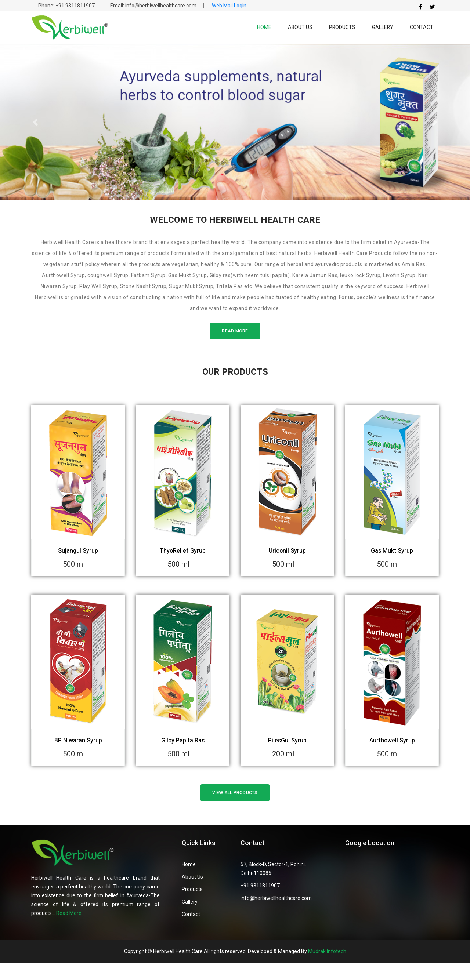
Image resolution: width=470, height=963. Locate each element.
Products (342, 27)
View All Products (234, 792)
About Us (300, 27)
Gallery (382, 27)
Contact (421, 27)
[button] (35, 122)
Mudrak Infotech (327, 951)
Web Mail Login (229, 5)
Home (264, 27)
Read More (235, 331)
